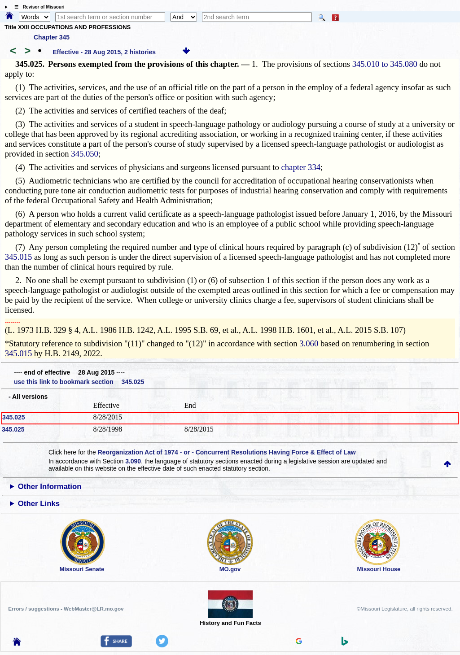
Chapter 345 (52, 37)
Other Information (50, 486)
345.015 (18, 257)
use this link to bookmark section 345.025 (79, 381)
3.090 (133, 461)
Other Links (39, 503)
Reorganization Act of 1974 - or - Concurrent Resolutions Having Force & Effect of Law (227, 452)
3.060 (308, 343)
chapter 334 (301, 167)
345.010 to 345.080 (384, 64)
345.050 (84, 153)
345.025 (13, 417)
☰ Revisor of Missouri (37, 6)
